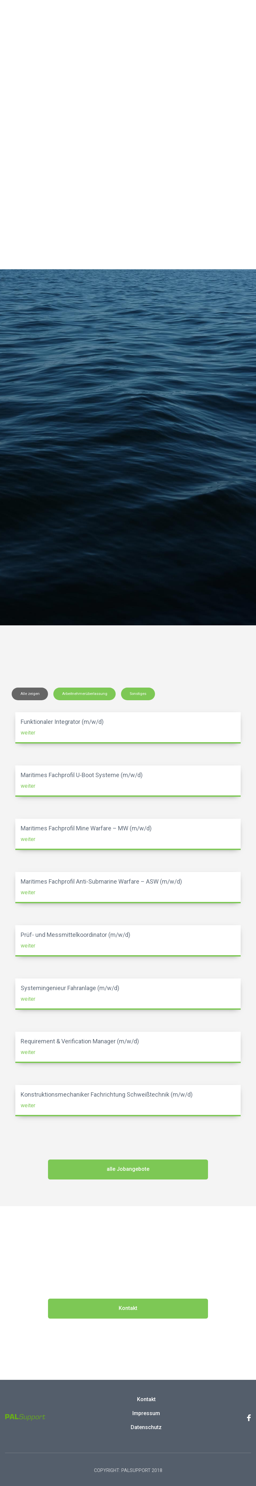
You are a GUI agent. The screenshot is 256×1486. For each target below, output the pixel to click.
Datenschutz (146, 1427)
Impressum (146, 1413)
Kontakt (128, 1308)
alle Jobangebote (128, 1169)
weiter (28, 733)
